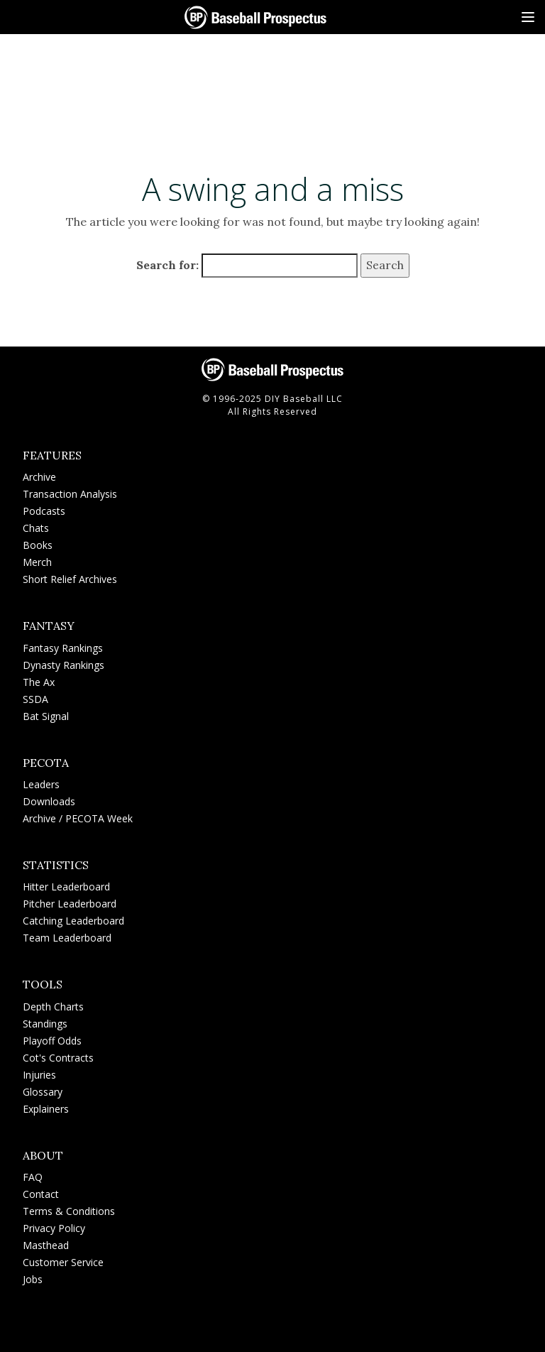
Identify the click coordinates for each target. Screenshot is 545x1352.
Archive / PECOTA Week (78, 818)
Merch (37, 562)
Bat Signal (46, 716)
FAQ (33, 1177)
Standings (45, 1023)
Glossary (42, 1091)
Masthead (46, 1245)
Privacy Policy (54, 1228)
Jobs (33, 1279)
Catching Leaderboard (73, 920)
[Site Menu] (528, 17)
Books (38, 545)
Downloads (49, 801)
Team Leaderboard (67, 937)
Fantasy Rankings (63, 648)
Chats (36, 528)
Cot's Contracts (58, 1057)
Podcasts (44, 511)
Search (385, 265)
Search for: (167, 265)
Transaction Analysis (70, 494)
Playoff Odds (52, 1040)
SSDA (35, 699)
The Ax (39, 682)
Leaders (41, 784)
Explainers (46, 1109)
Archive (39, 477)
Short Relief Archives (70, 579)
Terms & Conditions (69, 1211)
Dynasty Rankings (63, 665)
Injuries (39, 1074)
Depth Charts (53, 1006)
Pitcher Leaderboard (69, 903)
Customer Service (63, 1262)
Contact (41, 1194)
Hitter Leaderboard (66, 886)
